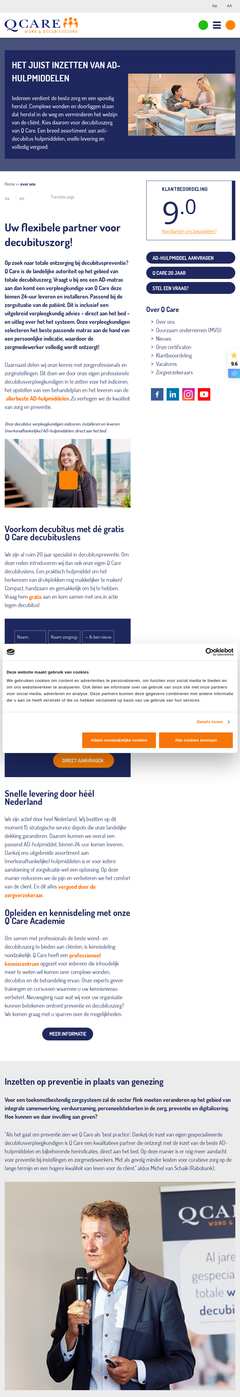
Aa (216, 6)
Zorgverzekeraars (174, 372)
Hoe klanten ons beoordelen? (189, 231)
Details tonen (210, 721)
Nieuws (163, 338)
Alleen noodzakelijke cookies (119, 740)
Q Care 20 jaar (169, 273)
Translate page (62, 196)
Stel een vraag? (170, 288)
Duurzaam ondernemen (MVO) (188, 330)
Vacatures (166, 363)
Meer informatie (67, 1034)
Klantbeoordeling (174, 355)
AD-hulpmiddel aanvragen (183, 258)
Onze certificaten (173, 346)
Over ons (165, 321)
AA (231, 6)
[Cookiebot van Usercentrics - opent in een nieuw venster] (206, 652)
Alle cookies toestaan (196, 740)
